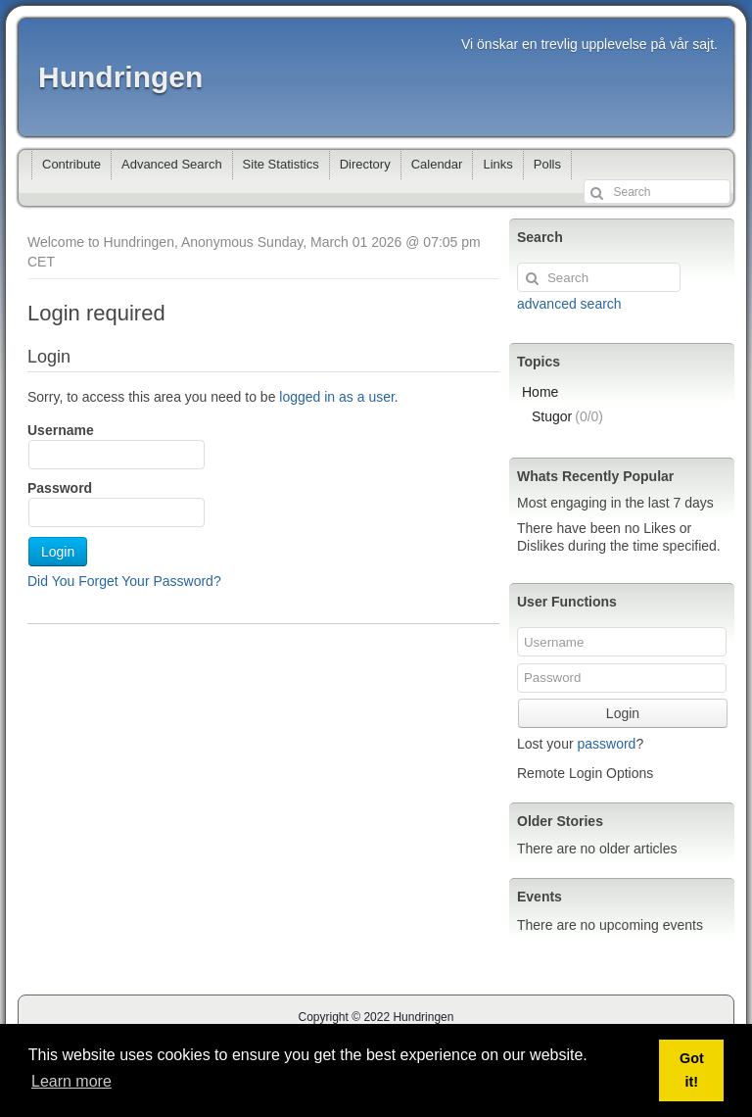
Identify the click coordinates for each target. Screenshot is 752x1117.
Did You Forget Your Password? (124, 581)
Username (60, 430)
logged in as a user (337, 397)
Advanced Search (171, 164)
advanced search (569, 304)
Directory (365, 164)
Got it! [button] (692, 1070)
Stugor (567, 416)
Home (540, 392)
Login (57, 551)
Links (497, 164)
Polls (547, 164)
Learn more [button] (71, 1081)
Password (59, 488)
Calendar (437, 164)
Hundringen (120, 77)
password (606, 744)
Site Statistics (281, 164)
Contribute (71, 164)
